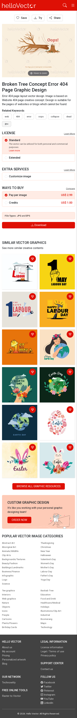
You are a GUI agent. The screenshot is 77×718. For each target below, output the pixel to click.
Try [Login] (38, 18)
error (29, 116)
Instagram (48, 694)
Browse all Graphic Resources (39, 486)
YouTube (47, 698)
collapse (55, 116)
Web (7, 116)
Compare (70, 188)
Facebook (48, 682)
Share (55, 18)
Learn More (69, 133)
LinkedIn (47, 702)
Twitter (46, 686)
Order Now (19, 520)
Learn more (14, 150)
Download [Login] (38, 225)
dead (68, 116)
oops (41, 116)
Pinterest (47, 690)
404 (18, 116)
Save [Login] (21, 18)
